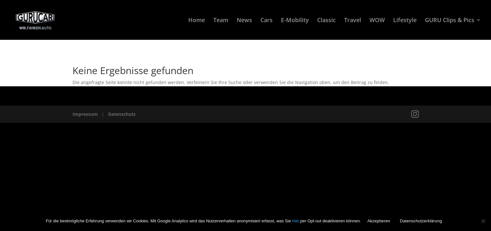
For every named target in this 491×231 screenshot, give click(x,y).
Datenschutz (122, 114)
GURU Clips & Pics (449, 21)
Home (196, 21)
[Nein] (483, 221)
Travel (352, 21)
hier (296, 220)
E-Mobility (295, 21)
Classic (326, 21)
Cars (266, 21)
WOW (377, 21)
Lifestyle (405, 21)
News (244, 21)
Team (220, 21)
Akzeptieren (378, 220)
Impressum (85, 114)
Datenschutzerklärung (421, 220)
